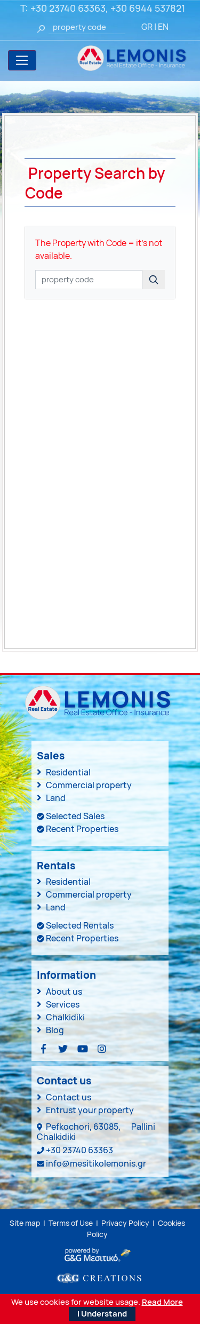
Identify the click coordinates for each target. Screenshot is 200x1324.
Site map (25, 1223)
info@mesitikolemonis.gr (96, 1163)
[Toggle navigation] (22, 60)
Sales (51, 756)
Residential (68, 772)
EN (163, 27)
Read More (162, 1302)
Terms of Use (71, 1223)
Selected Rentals (80, 925)
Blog (55, 1030)
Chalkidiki (65, 1017)
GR (147, 27)
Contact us (68, 1097)
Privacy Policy (125, 1223)
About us (64, 991)
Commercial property (89, 785)
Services (62, 1004)
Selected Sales (75, 816)
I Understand (102, 1313)
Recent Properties (82, 829)
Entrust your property (90, 1110)
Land (56, 798)
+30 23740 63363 (68, 8)
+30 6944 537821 (147, 8)
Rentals (56, 866)
